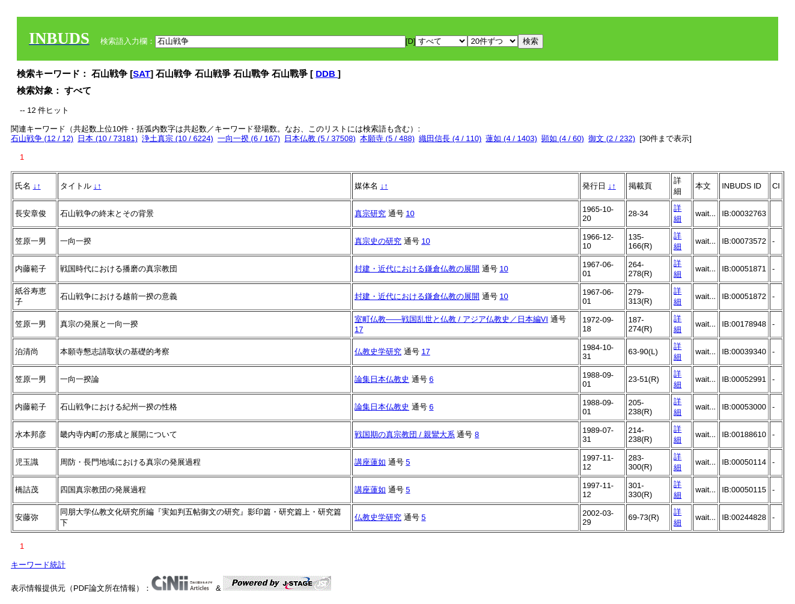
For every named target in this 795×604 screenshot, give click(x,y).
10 (410, 213)
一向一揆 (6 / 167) (249, 138)
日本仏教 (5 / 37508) (320, 138)
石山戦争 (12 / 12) (42, 138)
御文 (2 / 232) (611, 138)
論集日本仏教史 (382, 379)
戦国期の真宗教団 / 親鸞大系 (405, 434)
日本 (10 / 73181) (108, 138)
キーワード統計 (38, 564)
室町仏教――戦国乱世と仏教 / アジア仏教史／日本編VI (451, 319)
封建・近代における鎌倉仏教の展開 (417, 268)
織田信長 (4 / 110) (450, 138)
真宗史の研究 (378, 241)
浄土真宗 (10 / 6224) (177, 138)
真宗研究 (370, 213)
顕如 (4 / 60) (562, 138)
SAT (141, 73)
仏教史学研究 (378, 351)
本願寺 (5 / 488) (387, 138)
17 (359, 329)
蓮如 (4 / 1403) (511, 138)
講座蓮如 (370, 462)
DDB (326, 73)
